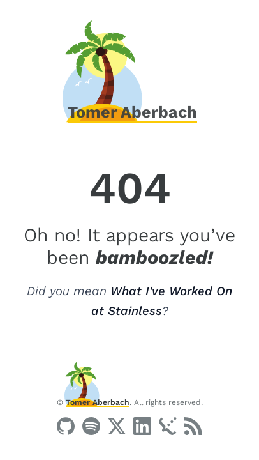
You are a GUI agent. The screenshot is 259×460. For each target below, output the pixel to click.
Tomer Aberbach (98, 402)
